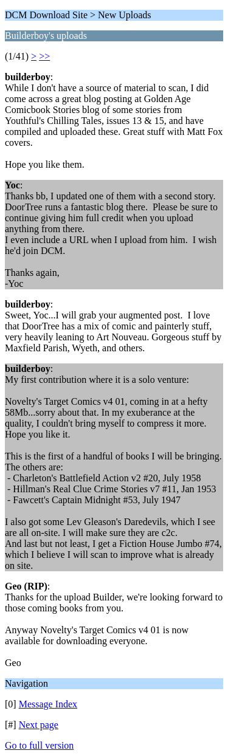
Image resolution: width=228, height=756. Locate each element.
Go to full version (39, 745)
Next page (38, 725)
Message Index (48, 704)
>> (44, 56)
